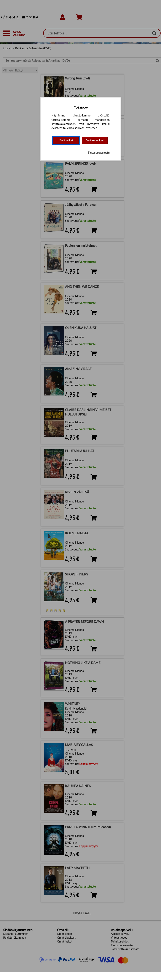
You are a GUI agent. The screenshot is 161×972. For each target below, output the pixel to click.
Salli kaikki (66, 140)
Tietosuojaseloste (99, 152)
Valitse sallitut (95, 140)
